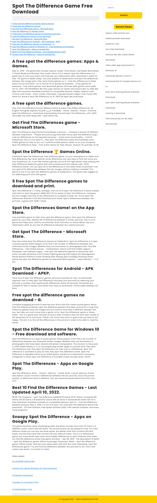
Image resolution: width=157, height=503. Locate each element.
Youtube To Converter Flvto (25, 482)
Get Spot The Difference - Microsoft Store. (29, 39)
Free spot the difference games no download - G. (33, 44)
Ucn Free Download (115, 49)
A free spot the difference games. (26, 26)
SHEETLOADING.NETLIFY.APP (87, 499)
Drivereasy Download (22, 475)
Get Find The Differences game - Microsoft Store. (33, 29)
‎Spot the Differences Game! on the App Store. (31, 36)
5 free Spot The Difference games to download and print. (36, 34)
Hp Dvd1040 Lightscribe (23, 461)
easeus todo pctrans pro (118, 33)
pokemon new (112, 44)
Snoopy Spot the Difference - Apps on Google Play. (33, 54)
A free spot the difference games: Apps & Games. (33, 23)
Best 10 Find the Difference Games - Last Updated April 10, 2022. (39, 52)
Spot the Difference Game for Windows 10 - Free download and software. (43, 47)
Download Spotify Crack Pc (119, 76)
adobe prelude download (118, 38)
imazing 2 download (115, 113)
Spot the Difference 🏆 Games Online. (28, 31)
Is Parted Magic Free (22, 489)
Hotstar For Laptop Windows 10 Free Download (34, 468)
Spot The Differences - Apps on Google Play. (31, 49)
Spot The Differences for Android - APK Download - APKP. (36, 41)
